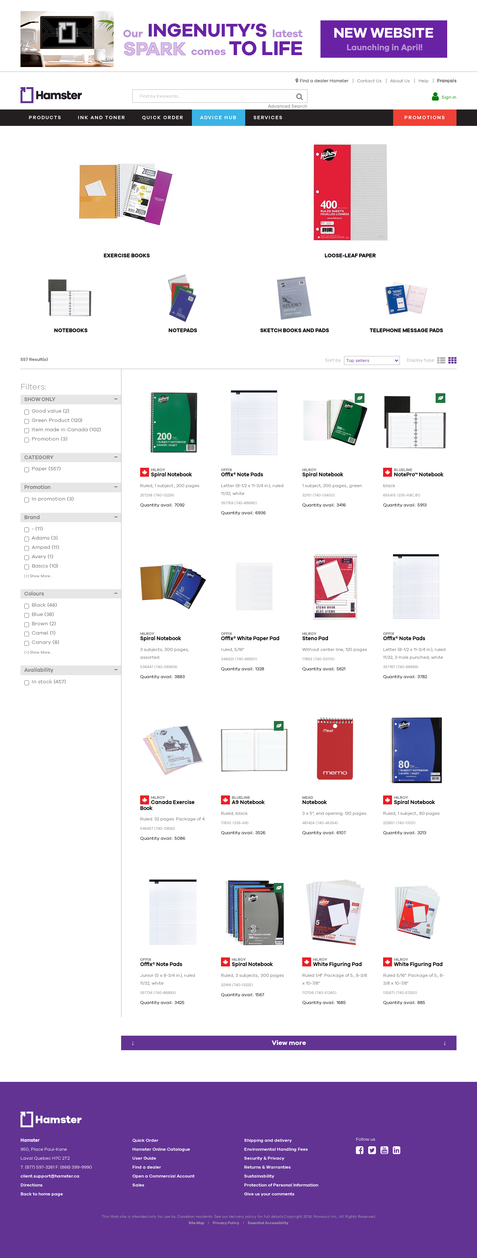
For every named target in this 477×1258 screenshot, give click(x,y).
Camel (72, 633)
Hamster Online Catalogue (161, 1149)
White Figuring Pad (337, 964)
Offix (226, 470)
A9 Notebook (248, 802)
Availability (70, 670)
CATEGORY (70, 457)
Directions (31, 1185)
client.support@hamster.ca (49, 1176)
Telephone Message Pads (406, 330)
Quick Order (163, 117)
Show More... (38, 576)
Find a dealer (146, 1167)
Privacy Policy (226, 1223)
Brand (70, 517)
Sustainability (259, 1176)
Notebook (314, 802)
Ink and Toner (102, 117)
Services (268, 117)
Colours (70, 594)
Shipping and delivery (268, 1140)
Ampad (72, 547)
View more (289, 1042)
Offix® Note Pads (242, 474)
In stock (72, 682)
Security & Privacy (264, 1158)
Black (72, 605)
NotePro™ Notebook (418, 474)
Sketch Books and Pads (294, 330)
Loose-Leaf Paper (350, 255)
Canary (72, 642)
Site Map (196, 1223)
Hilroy (158, 470)
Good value (72, 411)
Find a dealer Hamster (324, 80)
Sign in (449, 97)
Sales (138, 1185)
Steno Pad (315, 638)
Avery (72, 557)
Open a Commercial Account (163, 1176)
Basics (72, 566)
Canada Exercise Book (167, 805)
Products (45, 117)
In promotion (72, 499)
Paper (72, 469)
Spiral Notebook (171, 474)
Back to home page (41, 1194)
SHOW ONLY (70, 399)
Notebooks (71, 330)
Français (447, 80)
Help (423, 80)
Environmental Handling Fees (276, 1149)
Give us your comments (269, 1194)
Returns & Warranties (267, 1167)
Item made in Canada (72, 430)
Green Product (72, 420)
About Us (400, 80)
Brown (72, 624)
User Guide (144, 1158)
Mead (307, 797)
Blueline (403, 470)
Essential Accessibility (268, 1223)
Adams (72, 538)
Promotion (72, 439)
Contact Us (369, 80)
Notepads (182, 330)
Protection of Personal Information (281, 1185)
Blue (72, 614)
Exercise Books (127, 255)
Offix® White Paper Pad (250, 638)
